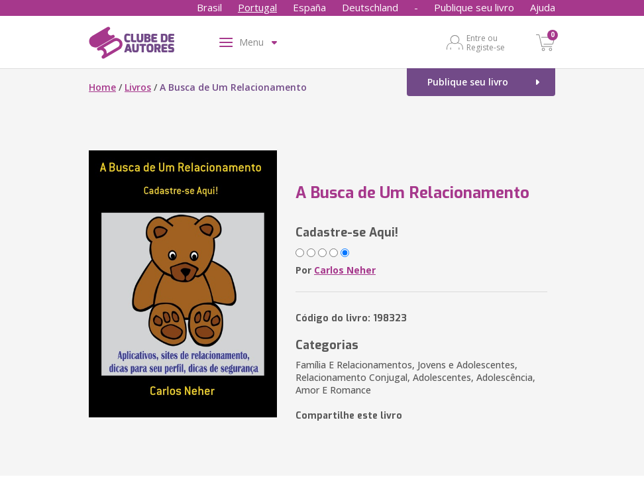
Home (102, 87)
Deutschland (370, 7)
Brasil (209, 7)
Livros (138, 87)
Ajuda (542, 7)
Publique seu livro (474, 7)
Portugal (257, 7)
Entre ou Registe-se (485, 42)
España (309, 7)
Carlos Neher (345, 270)
